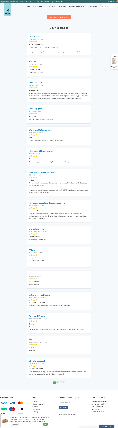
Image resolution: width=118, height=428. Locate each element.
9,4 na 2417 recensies (20, 1)
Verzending (36, 409)
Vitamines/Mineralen (77, 6)
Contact (35, 406)
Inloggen (111, 1)
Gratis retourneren (38, 404)
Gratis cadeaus (44, 1)
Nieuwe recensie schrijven (59, 17)
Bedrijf (34, 401)
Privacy (61, 417)
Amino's (42, 6)
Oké (45, 424)
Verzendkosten (58, 1)
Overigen (93, 6)
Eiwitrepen (52, 6)
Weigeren (15, 424)
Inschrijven (63, 407)
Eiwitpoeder (32, 6)
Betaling (35, 412)
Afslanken (63, 6)
